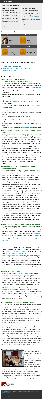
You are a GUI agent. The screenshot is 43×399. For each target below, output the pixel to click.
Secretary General (27, 127)
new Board (15, 101)
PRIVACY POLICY (6, 392)
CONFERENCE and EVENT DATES (12, 66)
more (4, 26)
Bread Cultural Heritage (34, 16)
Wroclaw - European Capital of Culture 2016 (16, 251)
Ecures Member (6, 32)
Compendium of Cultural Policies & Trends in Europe (22, 253)
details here (32, 373)
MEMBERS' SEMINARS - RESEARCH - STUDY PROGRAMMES (19, 68)
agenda (27, 329)
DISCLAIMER (34, 391)
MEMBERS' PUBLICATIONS (10, 70)
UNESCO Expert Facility (24, 273)
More (23, 21)
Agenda (38, 233)
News (7, 5)
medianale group (10, 396)
